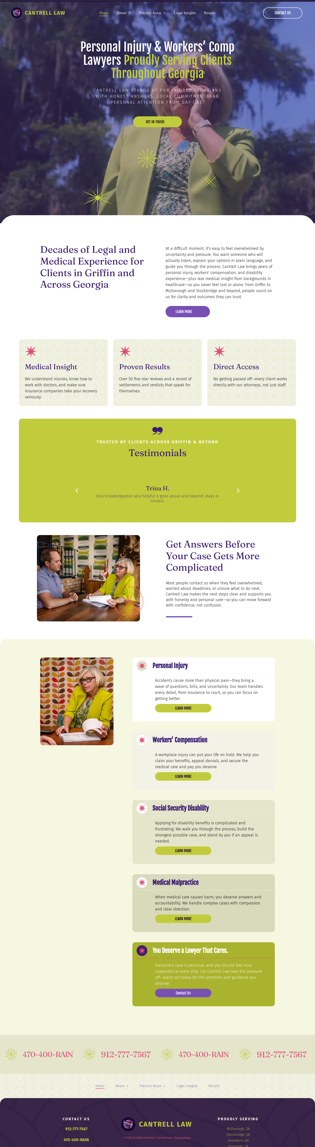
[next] (238, 490)
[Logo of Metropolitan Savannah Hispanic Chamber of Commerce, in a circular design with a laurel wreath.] (135, 306)
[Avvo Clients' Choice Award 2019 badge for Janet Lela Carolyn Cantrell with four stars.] (81, 306)
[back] (77, 490)
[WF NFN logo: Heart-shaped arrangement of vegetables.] (54, 306)
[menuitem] (104, 13)
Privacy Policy (182, 1137)
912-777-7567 (76, 1128)
